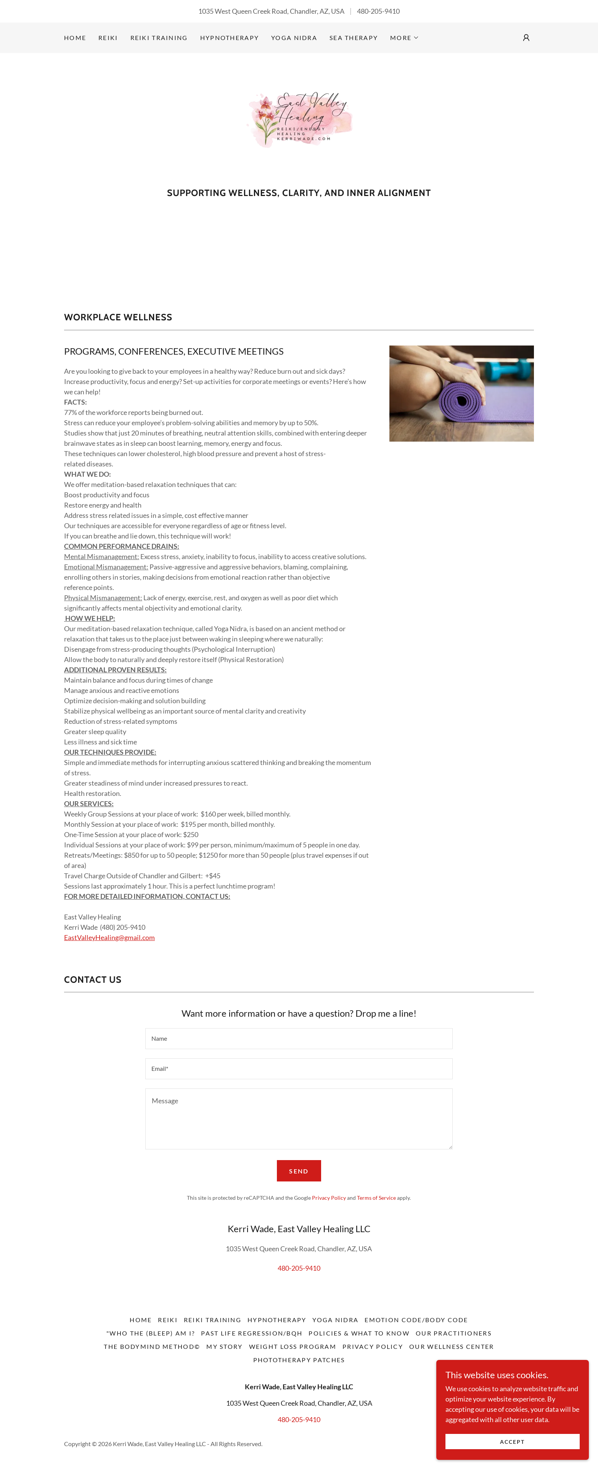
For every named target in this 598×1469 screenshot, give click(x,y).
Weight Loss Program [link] (292, 1346)
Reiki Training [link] (159, 37)
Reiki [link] (108, 37)
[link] (299, 122)
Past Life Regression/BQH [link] (251, 1333)
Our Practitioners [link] (454, 1333)
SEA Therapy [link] (354, 37)
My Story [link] (224, 1346)
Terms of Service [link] (376, 1197)
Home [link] (75, 37)
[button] (404, 37)
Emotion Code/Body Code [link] (416, 1319)
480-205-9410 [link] (378, 11)
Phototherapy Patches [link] (299, 1359)
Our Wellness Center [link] (451, 1346)
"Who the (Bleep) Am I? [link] (150, 1333)
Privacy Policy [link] (329, 1197)
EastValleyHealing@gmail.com (109, 937)
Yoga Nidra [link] (294, 37)
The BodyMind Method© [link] (152, 1346)
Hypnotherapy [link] (229, 37)
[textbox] (298, 1038)
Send (299, 1171)
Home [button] (141, 1319)
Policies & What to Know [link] (359, 1333)
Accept (512, 1441)
